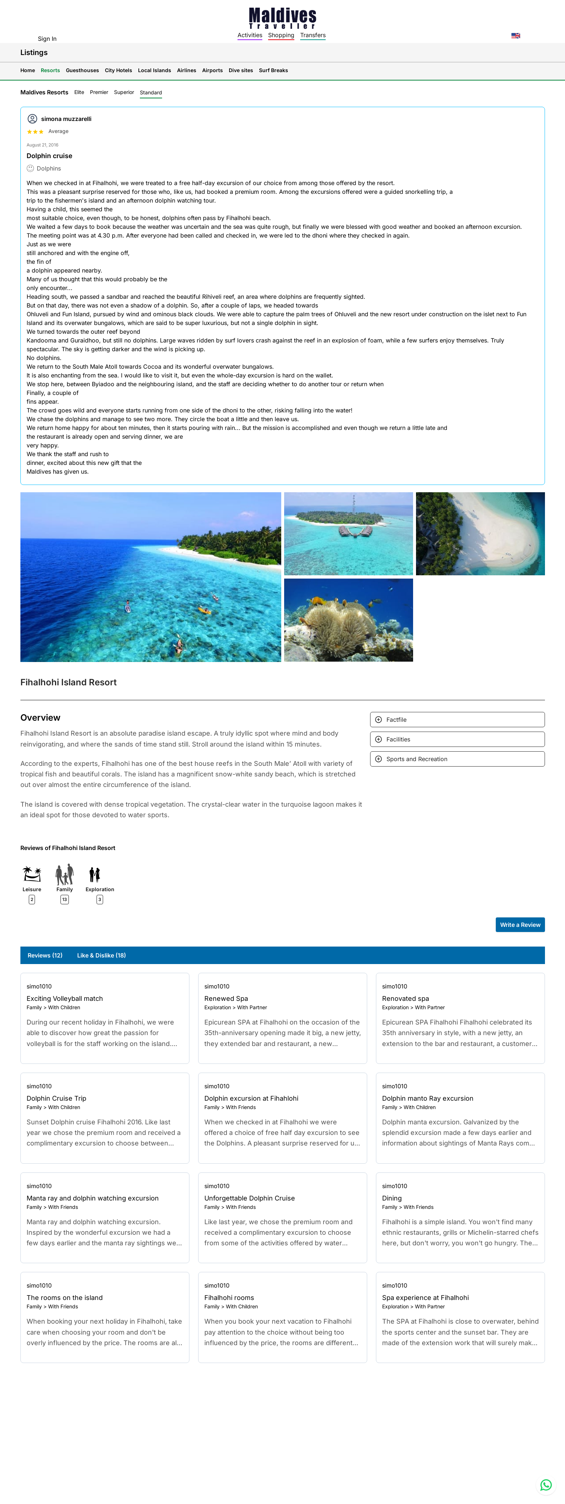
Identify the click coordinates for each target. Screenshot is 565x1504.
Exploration (217, 1007)
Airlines (186, 70)
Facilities (398, 739)
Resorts (50, 70)
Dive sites (241, 70)
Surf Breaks (273, 70)
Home (27, 70)
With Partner (252, 1007)
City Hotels (118, 70)
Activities (250, 35)
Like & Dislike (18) (101, 955)
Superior (124, 92)
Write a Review (520, 924)
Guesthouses (82, 70)
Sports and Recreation (417, 759)
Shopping (281, 35)
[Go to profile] (105, 986)
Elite (79, 92)
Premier (99, 92)
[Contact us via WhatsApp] (546, 1485)
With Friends (241, 1107)
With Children (64, 1007)
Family (34, 1007)
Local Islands (154, 70)
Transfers (313, 35)
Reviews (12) (45, 955)
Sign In (47, 38)
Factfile (397, 719)
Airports (212, 70)
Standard (151, 92)
